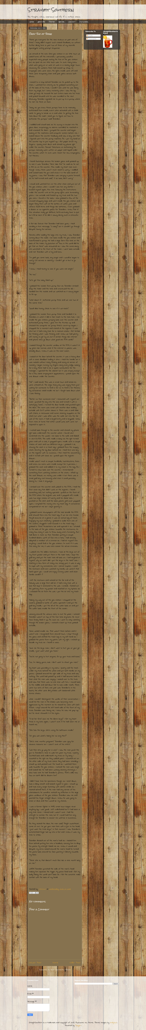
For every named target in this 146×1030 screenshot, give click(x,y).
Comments (91, 39)
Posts (90, 35)
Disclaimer (83, 21)
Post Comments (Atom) (60, 969)
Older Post (75, 963)
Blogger (78, 1025)
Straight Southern (50, 9)
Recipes (61, 21)
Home (32, 21)
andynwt (113, 1022)
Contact (71, 21)
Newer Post (35, 963)
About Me (41, 21)
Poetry (52, 21)
